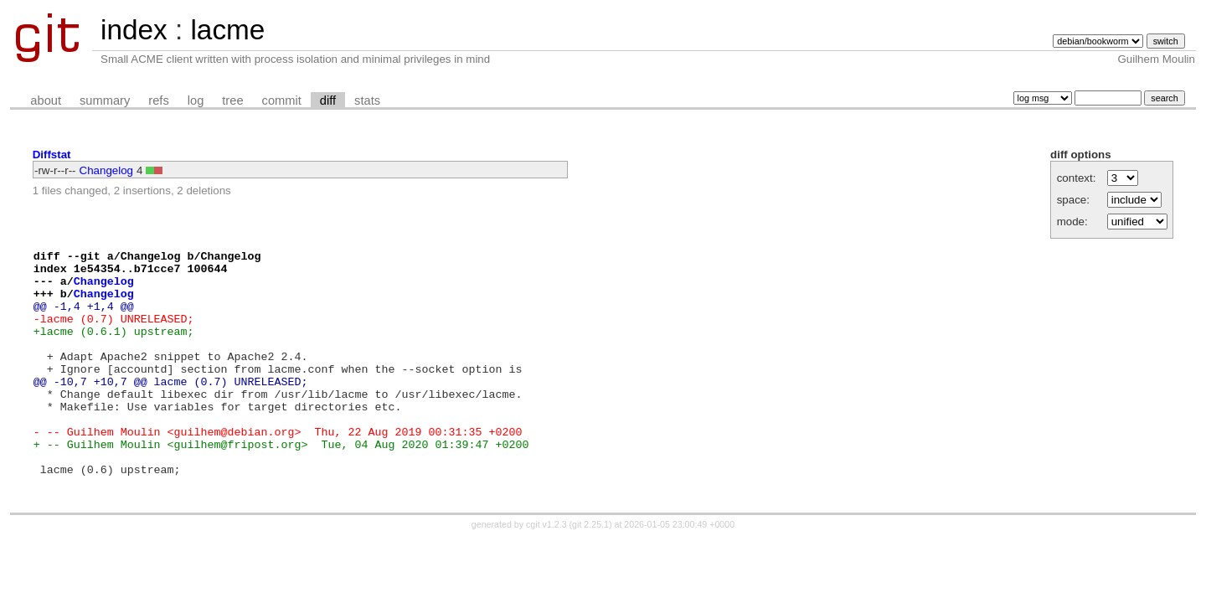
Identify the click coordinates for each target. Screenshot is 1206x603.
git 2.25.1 (590, 572)
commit (282, 100)
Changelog (106, 170)
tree (232, 100)
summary (105, 100)
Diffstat (52, 154)
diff (328, 100)
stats (367, 100)
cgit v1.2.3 (546, 572)
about (45, 100)
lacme (227, 29)
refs (158, 100)
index (134, 29)
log (196, 100)
